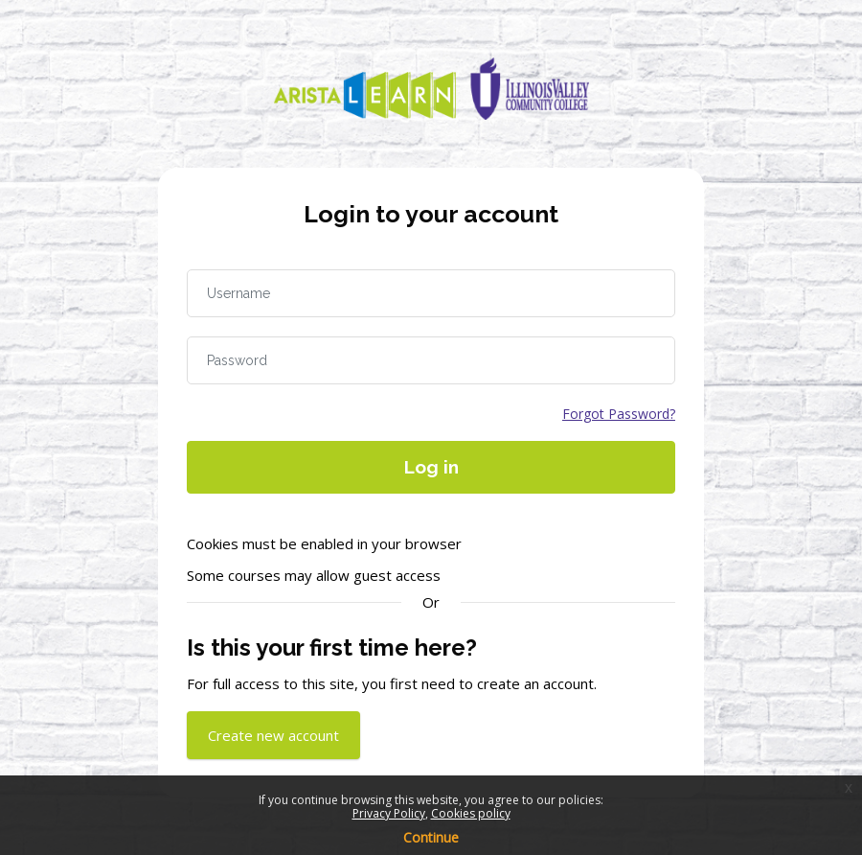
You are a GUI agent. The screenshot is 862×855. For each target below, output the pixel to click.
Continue (431, 837)
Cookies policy (470, 813)
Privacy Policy (388, 813)
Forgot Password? (618, 413)
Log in (431, 466)
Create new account (273, 735)
